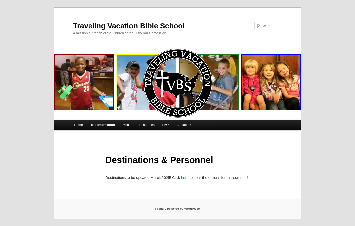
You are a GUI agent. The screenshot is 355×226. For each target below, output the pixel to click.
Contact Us (184, 125)
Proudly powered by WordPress (177, 208)
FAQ (165, 125)
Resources (147, 125)
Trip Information (102, 125)
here (185, 177)
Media (127, 125)
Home (78, 125)
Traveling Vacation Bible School (129, 26)
